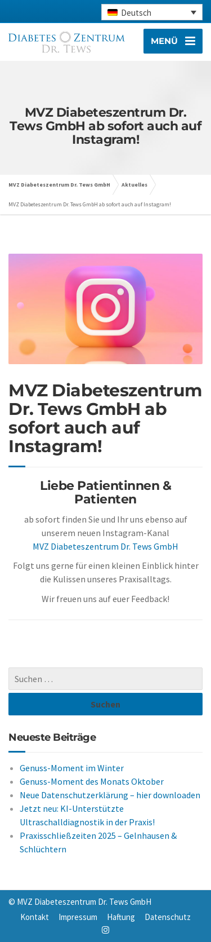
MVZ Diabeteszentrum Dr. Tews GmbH (105, 546)
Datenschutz (168, 917)
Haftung (121, 917)
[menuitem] (152, 12)
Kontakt (34, 917)
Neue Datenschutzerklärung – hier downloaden (110, 795)
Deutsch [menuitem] (136, 12)
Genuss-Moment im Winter (72, 767)
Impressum (78, 917)
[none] (152, 12)
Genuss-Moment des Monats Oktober (92, 781)
